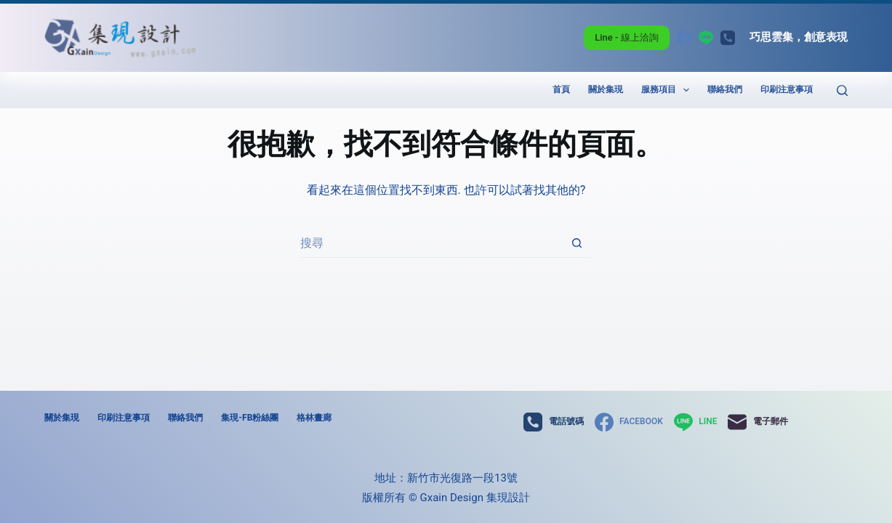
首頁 (561, 89)
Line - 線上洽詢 (626, 37)
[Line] (706, 38)
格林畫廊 (314, 418)
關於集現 (605, 89)
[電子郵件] (757, 422)
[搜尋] (842, 90)
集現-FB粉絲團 (249, 418)
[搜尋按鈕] (576, 243)
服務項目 (668, 90)
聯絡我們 (724, 89)
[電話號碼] (727, 38)
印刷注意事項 (786, 89)
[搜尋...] (431, 243)
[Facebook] (684, 38)
